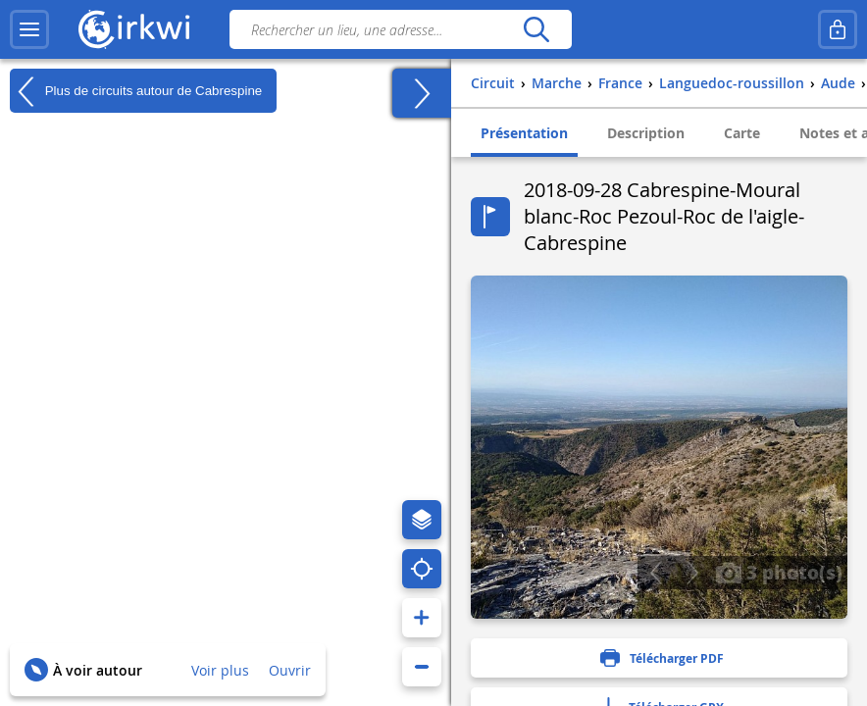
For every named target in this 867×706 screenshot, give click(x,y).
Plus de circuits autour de (136, 91)
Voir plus (220, 670)
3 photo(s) (778, 571)
